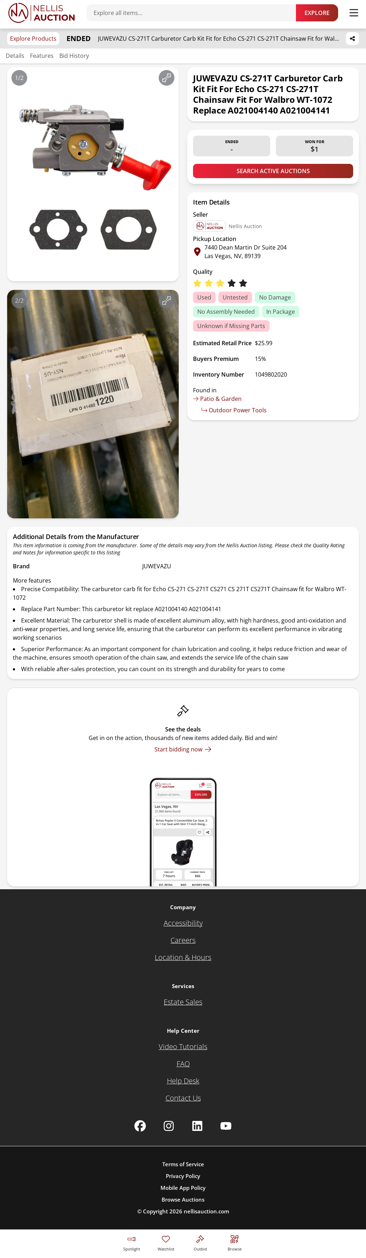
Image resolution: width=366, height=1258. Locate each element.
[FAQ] (183, 1064)
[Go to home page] (41, 13)
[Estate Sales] (183, 1002)
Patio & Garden (217, 399)
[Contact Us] (183, 1098)
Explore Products (33, 38)
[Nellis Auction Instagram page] (168, 1126)
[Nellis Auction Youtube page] (226, 1126)
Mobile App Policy (183, 1187)
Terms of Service (183, 1164)
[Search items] (195, 12)
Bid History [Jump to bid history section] (74, 56)
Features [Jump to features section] (42, 56)
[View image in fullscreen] (166, 78)
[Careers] (183, 940)
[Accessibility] (183, 923)
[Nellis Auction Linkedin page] (197, 1126)
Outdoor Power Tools (234, 410)
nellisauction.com (206, 1211)
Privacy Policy (183, 1175)
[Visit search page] (234, 1242)
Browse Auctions (183, 1199)
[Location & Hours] (183, 957)
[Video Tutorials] (183, 1047)
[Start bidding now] (183, 749)
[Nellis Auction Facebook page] (140, 1126)
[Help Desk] (183, 1081)
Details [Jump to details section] (15, 56)
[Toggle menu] (354, 13)
